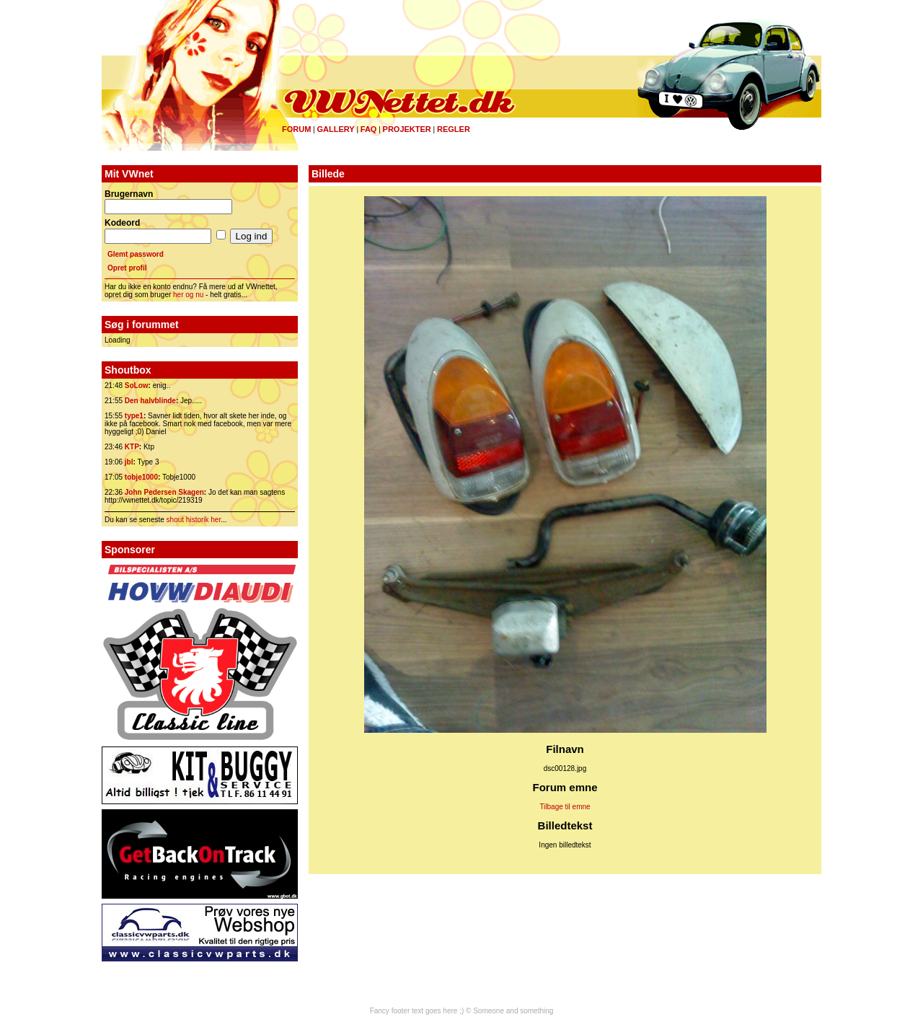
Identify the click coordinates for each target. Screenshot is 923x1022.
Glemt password (135, 254)
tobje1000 (141, 477)
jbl (129, 462)
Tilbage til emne (564, 807)
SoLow (137, 385)
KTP (132, 447)
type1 (134, 416)
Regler (453, 129)
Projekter (407, 129)
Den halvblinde (150, 401)
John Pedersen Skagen (164, 492)
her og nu (188, 295)
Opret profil (126, 268)
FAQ (369, 129)
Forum (296, 129)
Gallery (335, 129)
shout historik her (194, 520)
